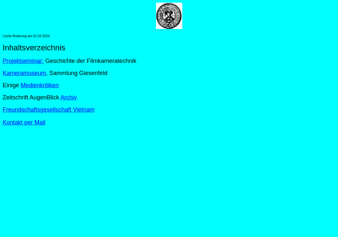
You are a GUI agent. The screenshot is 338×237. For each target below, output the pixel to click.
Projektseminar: (23, 61)
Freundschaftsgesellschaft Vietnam (49, 109)
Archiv (68, 97)
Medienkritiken (40, 85)
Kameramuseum (24, 73)
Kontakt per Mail (24, 122)
